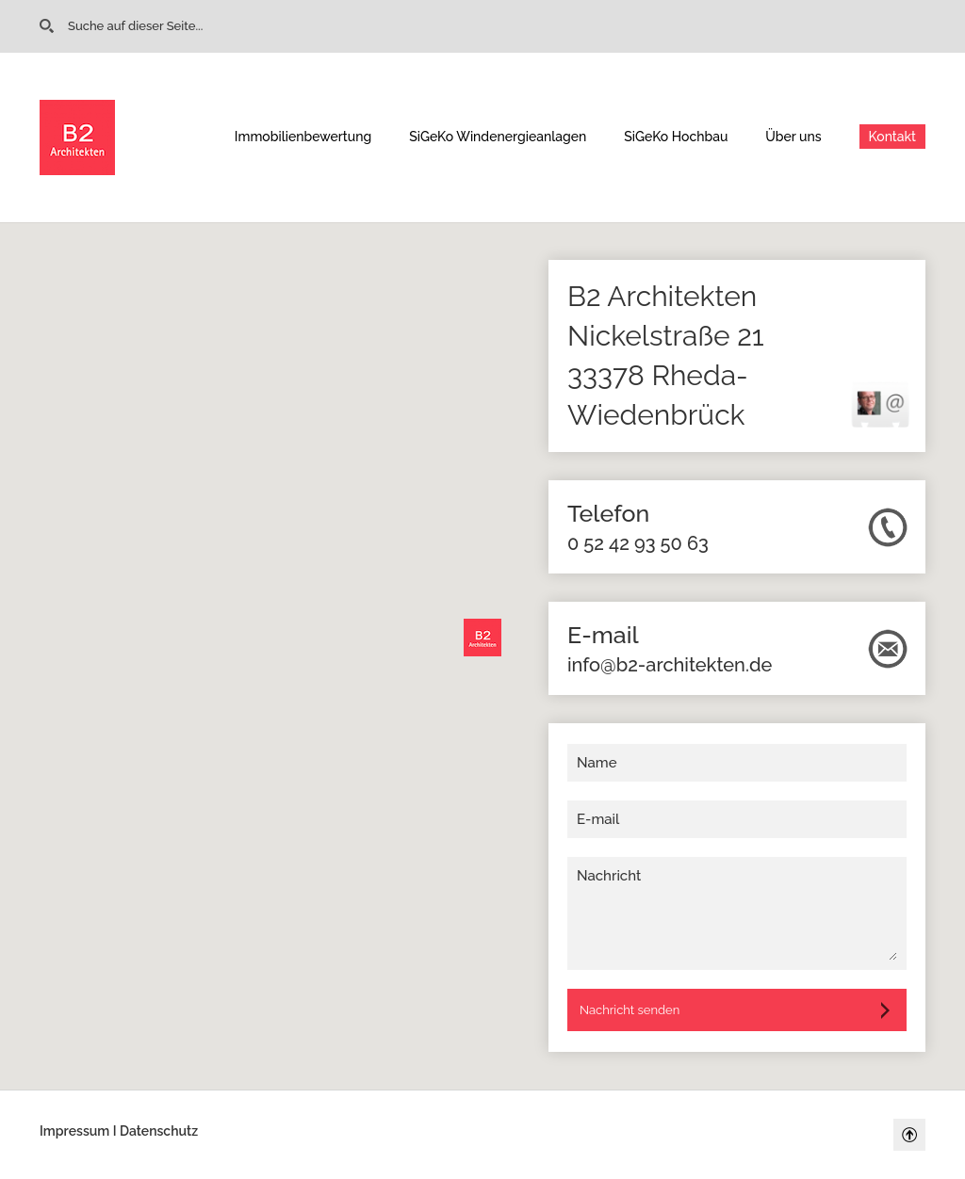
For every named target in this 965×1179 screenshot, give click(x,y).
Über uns (793, 136)
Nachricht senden (629, 1010)
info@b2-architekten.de (669, 665)
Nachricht (609, 875)
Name (597, 762)
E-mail (598, 819)
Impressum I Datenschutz (119, 1131)
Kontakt (892, 136)
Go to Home (50, 26)
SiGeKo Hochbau (676, 136)
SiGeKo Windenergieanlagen (497, 136)
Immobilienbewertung (303, 136)
